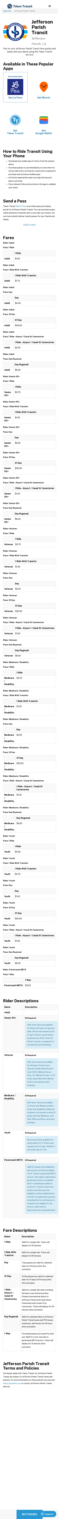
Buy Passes (29, 1514)
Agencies (7, 11)
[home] (19, 6)
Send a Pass (21, 206)
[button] (50, 6)
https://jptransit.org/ (12, 1383)
